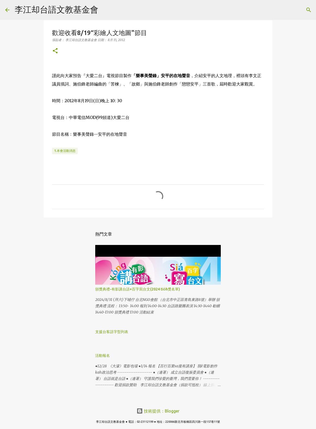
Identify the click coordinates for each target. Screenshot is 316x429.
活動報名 (102, 355)
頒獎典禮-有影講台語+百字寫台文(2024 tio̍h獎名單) (137, 289)
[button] (55, 51)
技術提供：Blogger (158, 411)
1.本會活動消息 (65, 150)
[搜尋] (106, 10)
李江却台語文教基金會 (56, 9)
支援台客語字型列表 (111, 332)
